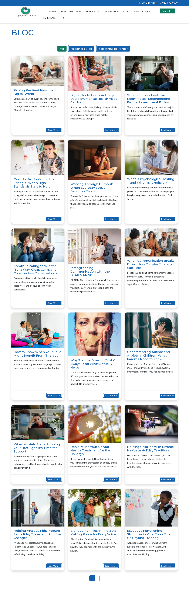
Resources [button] (141, 11)
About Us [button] (110, 11)
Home (53, 11)
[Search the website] (63, 17)
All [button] (62, 48)
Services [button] (91, 11)
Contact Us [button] (167, 11)
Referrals (49, 17)
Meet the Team (71, 11)
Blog (126, 11)
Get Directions (148, 3)
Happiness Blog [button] (81, 48)
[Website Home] (25, 12)
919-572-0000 (169, 3)
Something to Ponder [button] (113, 48)
